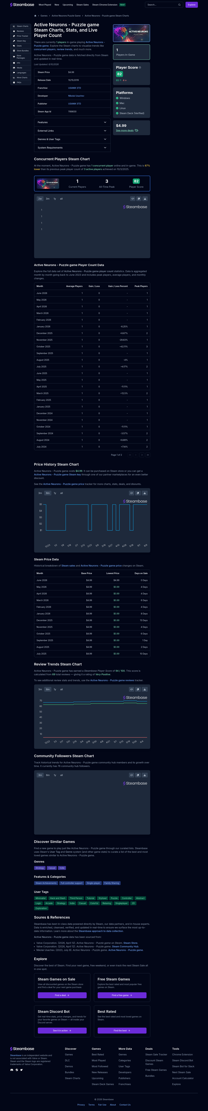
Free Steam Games (156, 1069)
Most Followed (100, 1066)
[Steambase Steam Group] (17, 1070)
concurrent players (45, 49)
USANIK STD (74, 88)
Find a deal (62, 995)
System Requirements (72, 147)
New (57, 4)
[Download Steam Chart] (145, 198)
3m (47, 198)
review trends (64, 49)
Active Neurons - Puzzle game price (63, 484)
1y (55, 198)
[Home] (35, 16)
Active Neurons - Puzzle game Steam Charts (107, 15)
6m (48, 493)
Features (72, 122)
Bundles (69, 1072)
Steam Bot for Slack (183, 1066)
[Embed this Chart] (132, 198)
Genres (123, 1054)
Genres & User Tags (72, 139)
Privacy (81, 1104)
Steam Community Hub (125, 946)
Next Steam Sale (181, 1072)
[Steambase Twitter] (21, 1070)
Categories (125, 1060)
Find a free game (122, 995)
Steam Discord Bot (182, 1060)
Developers (125, 1072)
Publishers (124, 1078)
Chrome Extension (182, 1054)
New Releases (100, 1072)
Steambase (15, 1055)
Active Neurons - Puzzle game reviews (112, 680)
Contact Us (125, 1104)
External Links (72, 130)
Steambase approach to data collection (101, 931)
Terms (91, 1104)
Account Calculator (183, 1078)
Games (44, 15)
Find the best (122, 1030)
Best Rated (98, 1054)
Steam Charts (72, 1078)
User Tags (124, 1066)
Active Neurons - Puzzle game (125, 950)
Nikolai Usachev (76, 96)
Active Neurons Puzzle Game (66, 15)
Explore (191, 4)
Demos (69, 1066)
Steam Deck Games (103, 1084)
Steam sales (68, 565)
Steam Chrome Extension (104, 4)
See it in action (62, 1030)
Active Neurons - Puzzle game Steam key (57, 474)
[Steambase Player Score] (140, 67)
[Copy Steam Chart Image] (138, 198)
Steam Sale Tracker (156, 1054)
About (113, 1104)
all (61, 198)
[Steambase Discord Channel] (11, 1070)
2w (40, 198)
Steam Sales (83, 4)
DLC (67, 1060)
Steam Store (130, 942)
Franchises (125, 1084)
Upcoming (68, 4)
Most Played (45, 4)
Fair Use (102, 1104)
